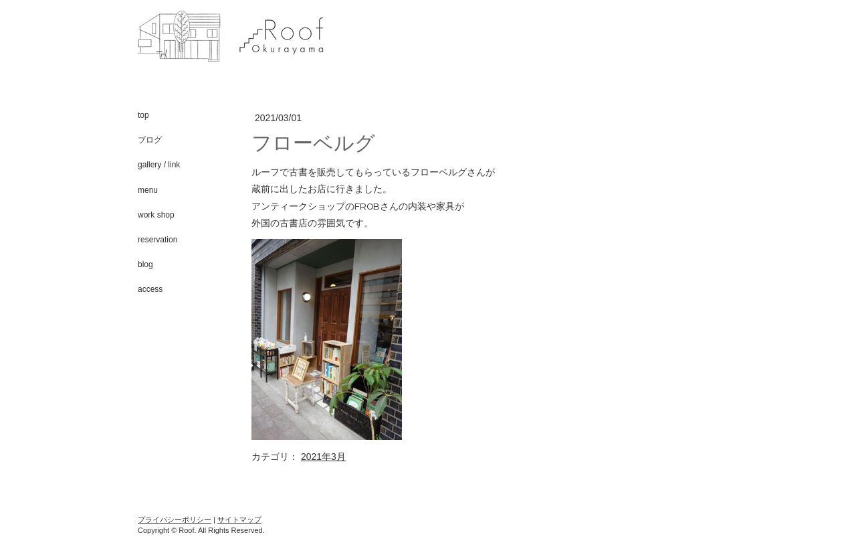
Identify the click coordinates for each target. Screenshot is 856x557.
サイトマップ (239, 519)
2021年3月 (323, 456)
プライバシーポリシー (174, 519)
